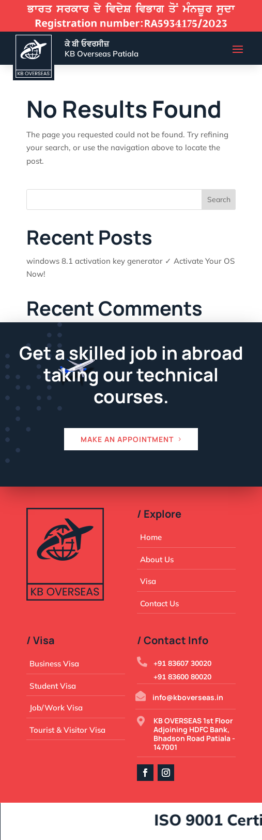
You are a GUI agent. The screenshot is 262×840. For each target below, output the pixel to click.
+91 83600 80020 (182, 676)
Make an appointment (127, 439)
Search (218, 199)
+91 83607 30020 (182, 663)
